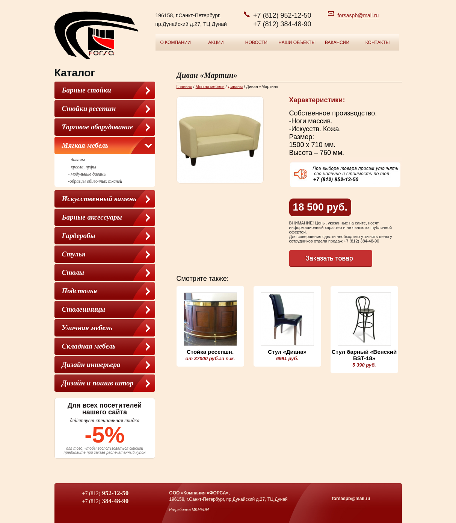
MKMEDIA (201, 510)
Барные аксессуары (92, 217)
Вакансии (337, 42)
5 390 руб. (364, 365)
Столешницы (83, 309)
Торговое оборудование (97, 127)
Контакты (377, 42)
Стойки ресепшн (89, 108)
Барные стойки (86, 90)
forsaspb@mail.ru (358, 15)
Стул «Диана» (287, 352)
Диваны (235, 86)
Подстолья (79, 291)
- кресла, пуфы (82, 167)
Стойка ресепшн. (210, 352)
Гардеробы (78, 236)
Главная (184, 86)
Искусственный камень (99, 199)
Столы (73, 272)
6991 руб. (287, 358)
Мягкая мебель (85, 145)
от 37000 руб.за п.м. (210, 358)
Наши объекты (297, 42)
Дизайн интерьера (91, 364)
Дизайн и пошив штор (98, 383)
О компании (175, 42)
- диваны (76, 159)
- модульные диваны (87, 174)
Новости (256, 42)
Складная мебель (89, 346)
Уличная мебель (87, 328)
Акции (215, 42)
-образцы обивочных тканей (95, 181)
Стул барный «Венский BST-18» (364, 355)
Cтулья (74, 254)
